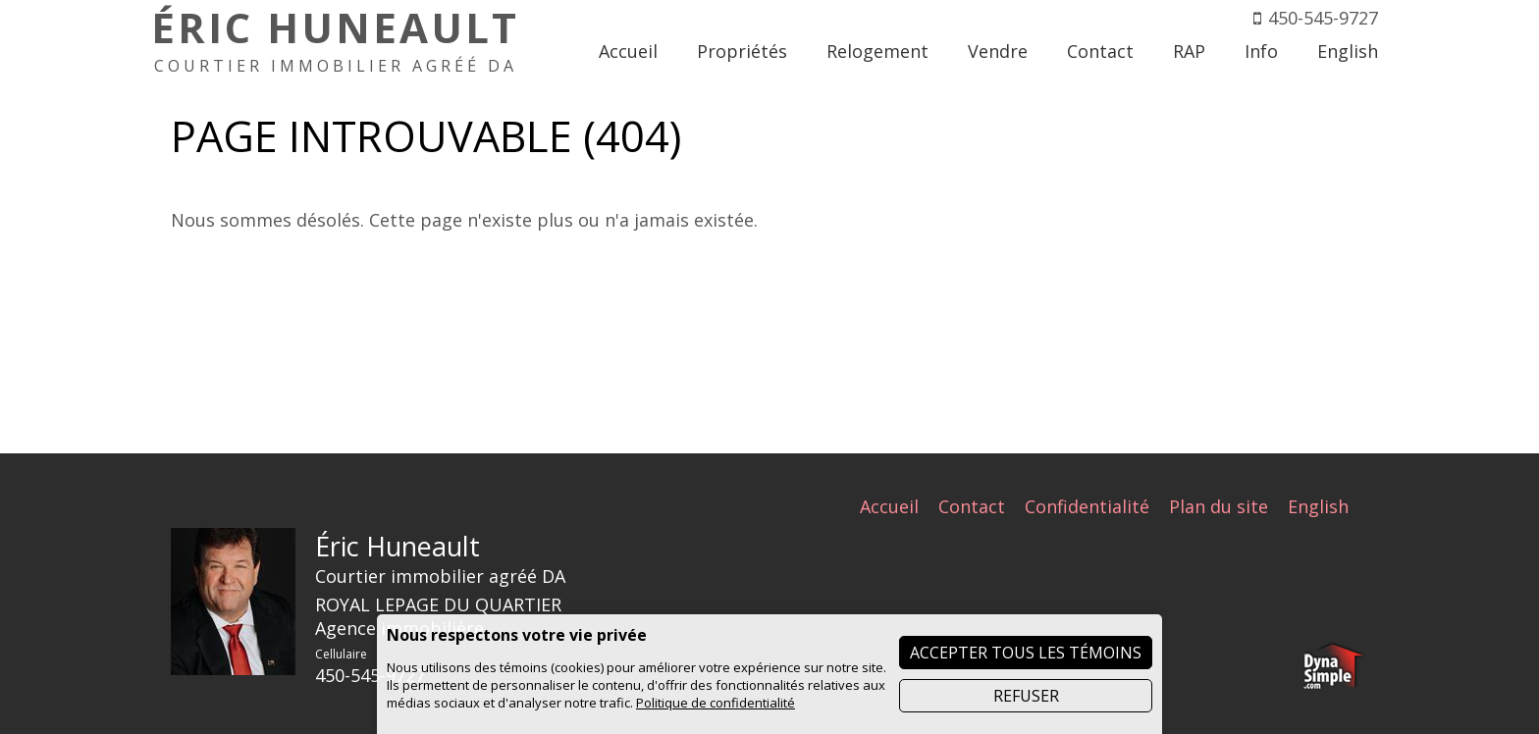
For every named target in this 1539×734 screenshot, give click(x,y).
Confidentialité (1087, 506)
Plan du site (1218, 506)
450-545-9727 (1323, 17)
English (1318, 506)
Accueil (889, 506)
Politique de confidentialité (715, 702)
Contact (971, 506)
